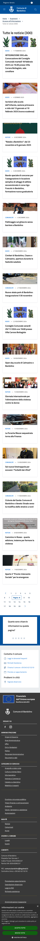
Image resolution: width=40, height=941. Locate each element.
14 (19, 602)
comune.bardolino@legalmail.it (16, 868)
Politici (7, 750)
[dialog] (20, 922)
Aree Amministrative (12, 740)
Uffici (7, 744)
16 (29, 602)
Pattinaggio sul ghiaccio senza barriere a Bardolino (19, 223)
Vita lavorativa (10, 775)
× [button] (37, 906)
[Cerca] (35, 9)
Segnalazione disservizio (14, 884)
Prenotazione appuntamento (15, 881)
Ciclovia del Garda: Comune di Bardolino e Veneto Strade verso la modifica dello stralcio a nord (19, 503)
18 (10, 606)
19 (14, 606)
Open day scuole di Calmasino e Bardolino (19, 364)
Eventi (7, 843)
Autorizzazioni (10, 813)
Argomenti (14, 18)
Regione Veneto (9, 2)
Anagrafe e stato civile (13, 768)
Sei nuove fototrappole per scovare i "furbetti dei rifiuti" (18, 468)
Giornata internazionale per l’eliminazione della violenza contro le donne (18, 399)
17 (5, 606)
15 (24, 602)
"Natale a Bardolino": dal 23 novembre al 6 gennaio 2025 (18, 143)
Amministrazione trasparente (15, 902)
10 (29, 597)
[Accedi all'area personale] (32, 2)
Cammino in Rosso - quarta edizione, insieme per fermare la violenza (19, 540)
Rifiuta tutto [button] (20, 933)
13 (14, 602)
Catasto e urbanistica (12, 782)
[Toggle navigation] (4, 9)
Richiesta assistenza (12, 891)
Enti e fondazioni (11, 747)
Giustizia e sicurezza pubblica (15, 799)
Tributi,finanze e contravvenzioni (17, 803)
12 (10, 602)
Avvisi (7, 51)
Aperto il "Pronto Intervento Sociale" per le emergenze (18, 575)
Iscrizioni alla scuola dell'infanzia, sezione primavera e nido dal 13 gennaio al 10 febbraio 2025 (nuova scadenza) (19, 106)
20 (19, 606)
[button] (20, 937)
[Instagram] (11, 727)
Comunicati (9, 217)
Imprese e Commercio (12, 778)
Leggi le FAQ (9, 888)
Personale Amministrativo (14, 754)
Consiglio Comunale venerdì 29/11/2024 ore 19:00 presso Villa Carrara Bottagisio (18, 329)
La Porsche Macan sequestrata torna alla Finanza (19, 434)
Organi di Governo (11, 737)
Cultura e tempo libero (13, 771)
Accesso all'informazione (12, 21)
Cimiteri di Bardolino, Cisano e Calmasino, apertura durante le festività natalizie (19, 259)
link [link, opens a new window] (9, 923)
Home (5, 18)
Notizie (7, 137)
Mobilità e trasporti (12, 785)
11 (5, 602)
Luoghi (7, 840)
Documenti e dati (11, 757)
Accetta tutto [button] (20, 928)
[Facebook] (5, 727)
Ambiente (8, 806)
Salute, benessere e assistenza (16, 809)
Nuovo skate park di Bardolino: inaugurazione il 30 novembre (19, 294)
